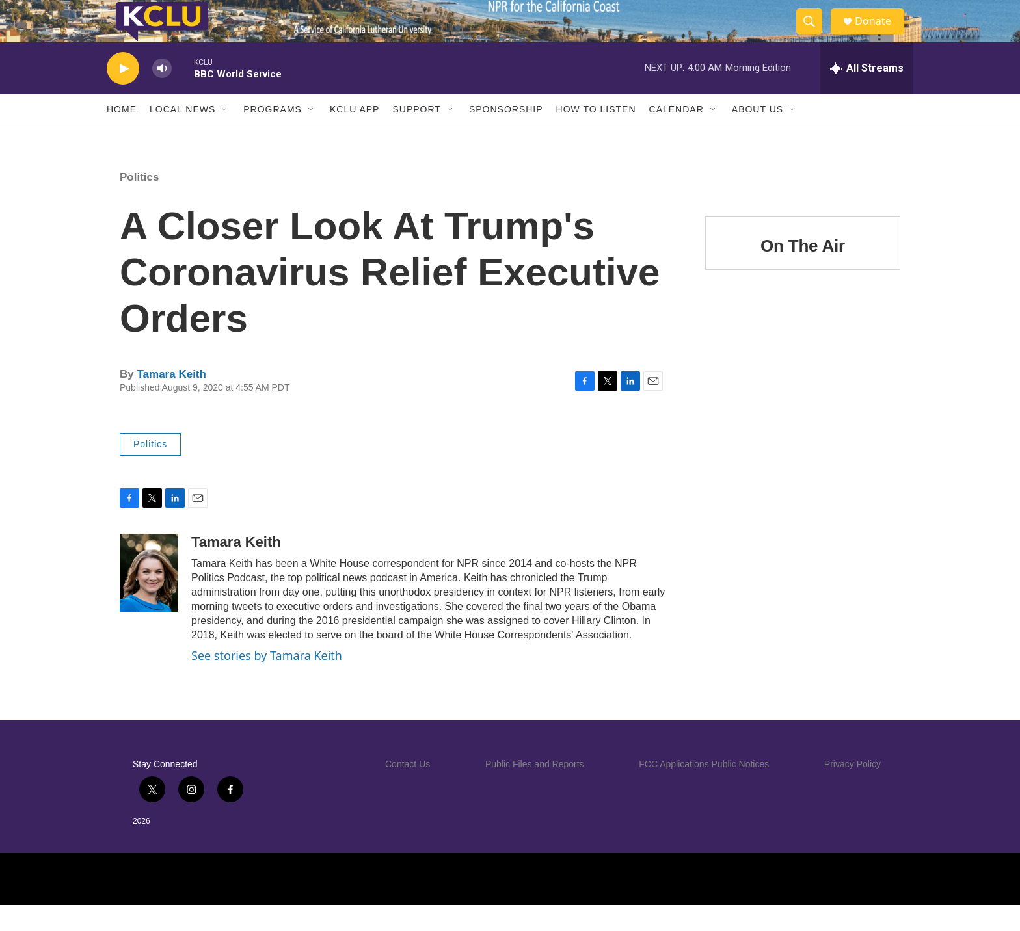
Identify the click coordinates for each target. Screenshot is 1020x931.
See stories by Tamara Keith (266, 681)
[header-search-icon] (814, 34)
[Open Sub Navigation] (225, 135)
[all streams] (866, 94)
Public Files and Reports (534, 790)
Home (122, 135)
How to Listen (596, 135)
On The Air (802, 272)
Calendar (676, 135)
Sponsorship (506, 135)
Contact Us (407, 790)
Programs (272, 135)
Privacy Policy (852, 790)
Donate (880, 34)
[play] (123, 94)
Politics (139, 203)
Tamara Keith (171, 400)
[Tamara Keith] (149, 599)
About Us (757, 135)
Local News (182, 135)
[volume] (162, 94)
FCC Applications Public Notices (704, 790)
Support (416, 135)
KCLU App (354, 135)
